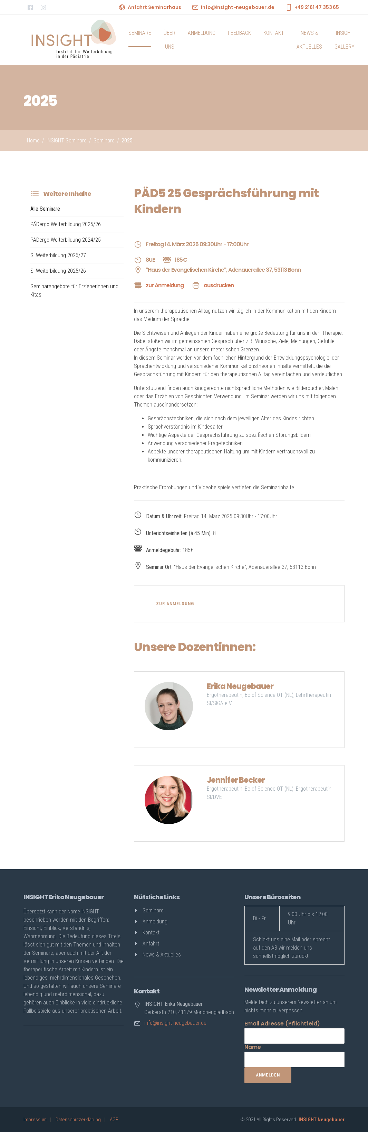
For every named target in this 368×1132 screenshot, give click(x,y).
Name (252, 1047)
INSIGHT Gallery (345, 40)
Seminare (139, 33)
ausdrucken (219, 285)
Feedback (239, 33)
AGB (114, 1119)
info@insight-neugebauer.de (237, 7)
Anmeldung (201, 33)
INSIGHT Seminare (67, 140)
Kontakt (273, 33)
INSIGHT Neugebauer (322, 1119)
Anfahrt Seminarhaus (154, 7)
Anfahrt (151, 943)
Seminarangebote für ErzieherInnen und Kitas (74, 290)
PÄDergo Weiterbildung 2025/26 (65, 224)
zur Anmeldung (165, 285)
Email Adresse (282, 1023)
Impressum (35, 1119)
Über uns (169, 40)
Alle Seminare (45, 209)
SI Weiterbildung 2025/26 (58, 271)
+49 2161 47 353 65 (316, 7)
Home (33, 140)
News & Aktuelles (309, 40)
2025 (127, 140)
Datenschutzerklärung (78, 1119)
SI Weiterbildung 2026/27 (58, 255)
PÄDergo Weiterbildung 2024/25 (65, 240)
